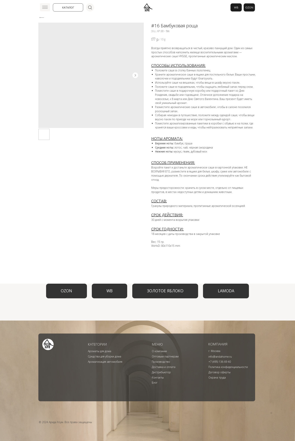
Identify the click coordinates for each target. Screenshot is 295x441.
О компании (159, 351)
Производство (161, 361)
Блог (154, 382)
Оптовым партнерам (165, 356)
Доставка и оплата (163, 367)
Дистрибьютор (161, 372)
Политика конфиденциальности (228, 367)
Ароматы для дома (99, 351)
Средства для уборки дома (104, 356)
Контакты (158, 377)
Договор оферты (219, 372)
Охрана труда (217, 377)
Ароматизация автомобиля (105, 361)
